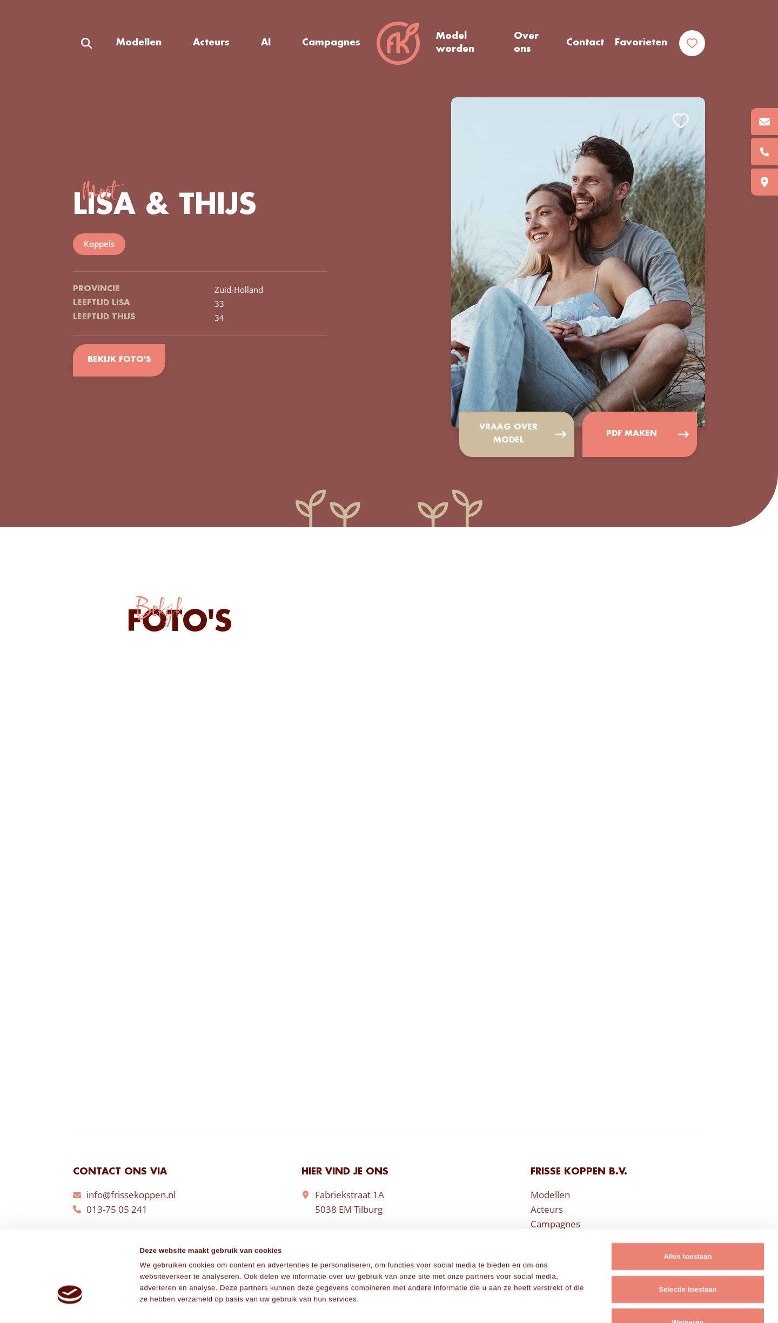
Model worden (455, 42)
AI (266, 43)
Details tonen (542, 1303)
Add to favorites (681, 120)
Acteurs (211, 43)
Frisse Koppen (398, 43)
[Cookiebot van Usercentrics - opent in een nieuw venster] (70, 1303)
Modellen (139, 43)
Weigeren (688, 1256)
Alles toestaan (688, 1190)
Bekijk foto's (119, 360)
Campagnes (331, 43)
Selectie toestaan (687, 1223)
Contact (585, 43)
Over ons (526, 42)
